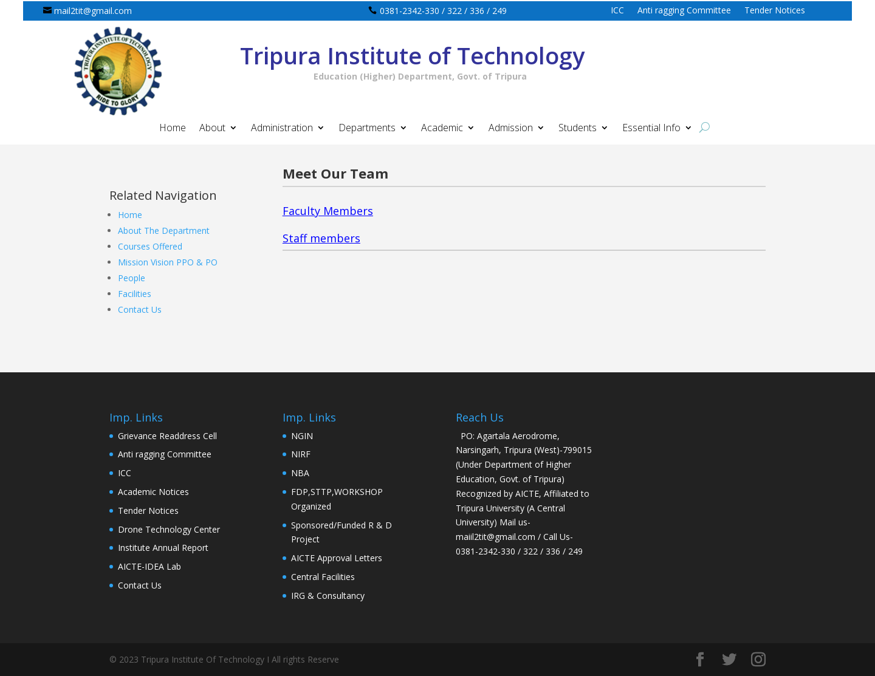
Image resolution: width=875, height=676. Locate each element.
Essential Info (651, 128)
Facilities (134, 293)
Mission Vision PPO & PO (168, 262)
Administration (282, 128)
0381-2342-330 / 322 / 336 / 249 (443, 10)
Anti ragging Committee (684, 11)
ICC (617, 11)
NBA (300, 473)
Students (577, 128)
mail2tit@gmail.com (93, 10)
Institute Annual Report (163, 547)
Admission (511, 128)
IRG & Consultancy (328, 595)
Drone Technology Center (169, 529)
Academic (442, 128)
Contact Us (140, 309)
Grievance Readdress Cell (167, 436)
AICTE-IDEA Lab (149, 566)
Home (172, 128)
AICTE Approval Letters (336, 558)
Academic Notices (153, 491)
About (212, 128)
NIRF (301, 454)
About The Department (164, 230)
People (131, 278)
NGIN (302, 436)
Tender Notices (774, 11)
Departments (367, 128)
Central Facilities (323, 576)
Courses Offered (150, 246)
